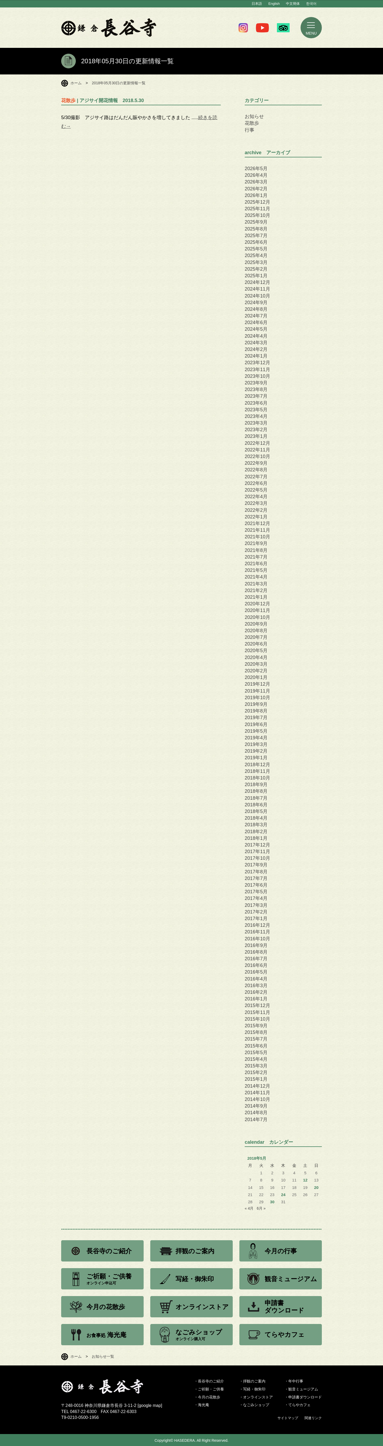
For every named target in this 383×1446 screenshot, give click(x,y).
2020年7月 (256, 637)
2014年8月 (256, 1112)
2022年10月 (257, 456)
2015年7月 (256, 1039)
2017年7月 (256, 878)
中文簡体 (293, 4)
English (274, 4)
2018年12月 (257, 764)
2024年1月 (256, 356)
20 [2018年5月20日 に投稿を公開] (316, 1187)
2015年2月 (256, 1072)
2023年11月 (257, 369)
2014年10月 (257, 1099)
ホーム (76, 83)
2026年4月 (256, 175)
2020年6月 (256, 644)
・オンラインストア (256, 1397)
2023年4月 (256, 416)
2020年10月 (257, 617)
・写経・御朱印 (252, 1389)
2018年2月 (256, 831)
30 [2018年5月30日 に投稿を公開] (272, 1202)
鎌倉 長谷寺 (109, 27)
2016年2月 (256, 992)
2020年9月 (256, 624)
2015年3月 (256, 1065)
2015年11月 (257, 1012)
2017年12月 (257, 845)
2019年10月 (257, 697)
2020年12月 (257, 603)
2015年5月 (256, 1052)
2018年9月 (256, 784)
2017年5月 (256, 891)
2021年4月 (256, 577)
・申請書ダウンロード (303, 1397)
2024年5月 (256, 329)
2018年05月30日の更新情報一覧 (118, 83)
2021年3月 (256, 583)
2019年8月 (256, 711)
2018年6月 (256, 804)
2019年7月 (256, 717)
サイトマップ (287, 1418)
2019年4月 (256, 737)
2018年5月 (256, 811)
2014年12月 (257, 1086)
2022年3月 (256, 503)
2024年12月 (257, 282)
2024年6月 (256, 322)
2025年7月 (256, 235)
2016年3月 (256, 985)
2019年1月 (256, 757)
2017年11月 (257, 851)
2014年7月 (256, 1119)
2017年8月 (256, 871)
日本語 (257, 4)
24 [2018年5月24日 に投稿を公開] (283, 1195)
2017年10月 (257, 858)
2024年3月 (256, 342)
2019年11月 (257, 691)
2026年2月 (256, 188)
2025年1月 (256, 275)
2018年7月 (256, 798)
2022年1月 (256, 516)
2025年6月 (256, 242)
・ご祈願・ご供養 (209, 1389)
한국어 (311, 4)
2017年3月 (256, 905)
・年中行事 (294, 1381)
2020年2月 (256, 670)
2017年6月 (256, 885)
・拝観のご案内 (252, 1381)
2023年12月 (257, 362)
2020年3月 (256, 664)
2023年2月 (256, 429)
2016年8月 (256, 952)
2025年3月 (256, 262)
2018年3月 (256, 824)
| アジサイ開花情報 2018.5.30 (102, 100)
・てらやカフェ (298, 1405)
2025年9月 (256, 222)
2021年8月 (256, 550)
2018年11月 (257, 771)
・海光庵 (201, 1405)
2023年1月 (256, 436)
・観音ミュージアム (301, 1389)
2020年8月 (256, 630)
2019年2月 (256, 751)
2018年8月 (256, 791)
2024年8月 (256, 309)
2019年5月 (256, 731)
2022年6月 (256, 483)
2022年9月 (256, 463)
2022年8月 (256, 469)
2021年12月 (257, 523)
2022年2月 (256, 510)
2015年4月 (256, 1059)
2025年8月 (256, 229)
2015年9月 (256, 1025)
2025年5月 (256, 249)
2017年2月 (256, 912)
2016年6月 (256, 965)
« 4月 (249, 1208)
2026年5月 (256, 168)
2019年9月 (256, 704)
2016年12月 (257, 925)
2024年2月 (256, 349)
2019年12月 (257, 684)
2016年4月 (256, 979)
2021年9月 (256, 543)
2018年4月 (256, 818)
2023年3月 (256, 423)
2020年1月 (256, 677)
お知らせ (254, 116)
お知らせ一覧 (103, 1356)
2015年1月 (256, 1079)
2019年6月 (256, 724)
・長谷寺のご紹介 (209, 1381)
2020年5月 (256, 650)
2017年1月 (256, 918)
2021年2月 (256, 590)
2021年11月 (257, 530)
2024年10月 (257, 296)
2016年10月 (257, 938)
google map (150, 1405)
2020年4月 (256, 657)
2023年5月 (256, 409)
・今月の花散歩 (207, 1397)
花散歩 (252, 123)
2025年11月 (257, 208)
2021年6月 (256, 563)
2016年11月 (257, 931)
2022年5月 (256, 490)
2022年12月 (257, 443)
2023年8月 (256, 389)
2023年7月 (256, 396)
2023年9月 (256, 382)
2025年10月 (257, 215)
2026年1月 (256, 195)
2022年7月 (256, 476)
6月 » (261, 1208)
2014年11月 (257, 1092)
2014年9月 (256, 1106)
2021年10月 (257, 536)
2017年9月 (256, 864)
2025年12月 (257, 202)
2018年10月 (257, 778)
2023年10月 (257, 376)
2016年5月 (256, 972)
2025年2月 (256, 269)
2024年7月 (256, 315)
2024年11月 (257, 289)
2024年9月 (256, 302)
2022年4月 (256, 496)
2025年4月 (256, 255)
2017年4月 (256, 898)
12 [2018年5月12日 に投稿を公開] (305, 1180)
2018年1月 (256, 838)
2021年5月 (256, 570)
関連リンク (313, 1418)
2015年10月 (257, 1019)
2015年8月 (256, 1032)
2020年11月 (257, 610)
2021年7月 (256, 557)
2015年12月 (257, 1005)
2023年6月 (256, 403)
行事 (249, 130)
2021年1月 (256, 597)
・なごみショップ (254, 1405)
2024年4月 (256, 336)
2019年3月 (256, 744)
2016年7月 (256, 958)
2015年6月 (256, 1046)
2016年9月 (256, 945)
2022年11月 (257, 449)
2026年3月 (256, 182)
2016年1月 (256, 998)
